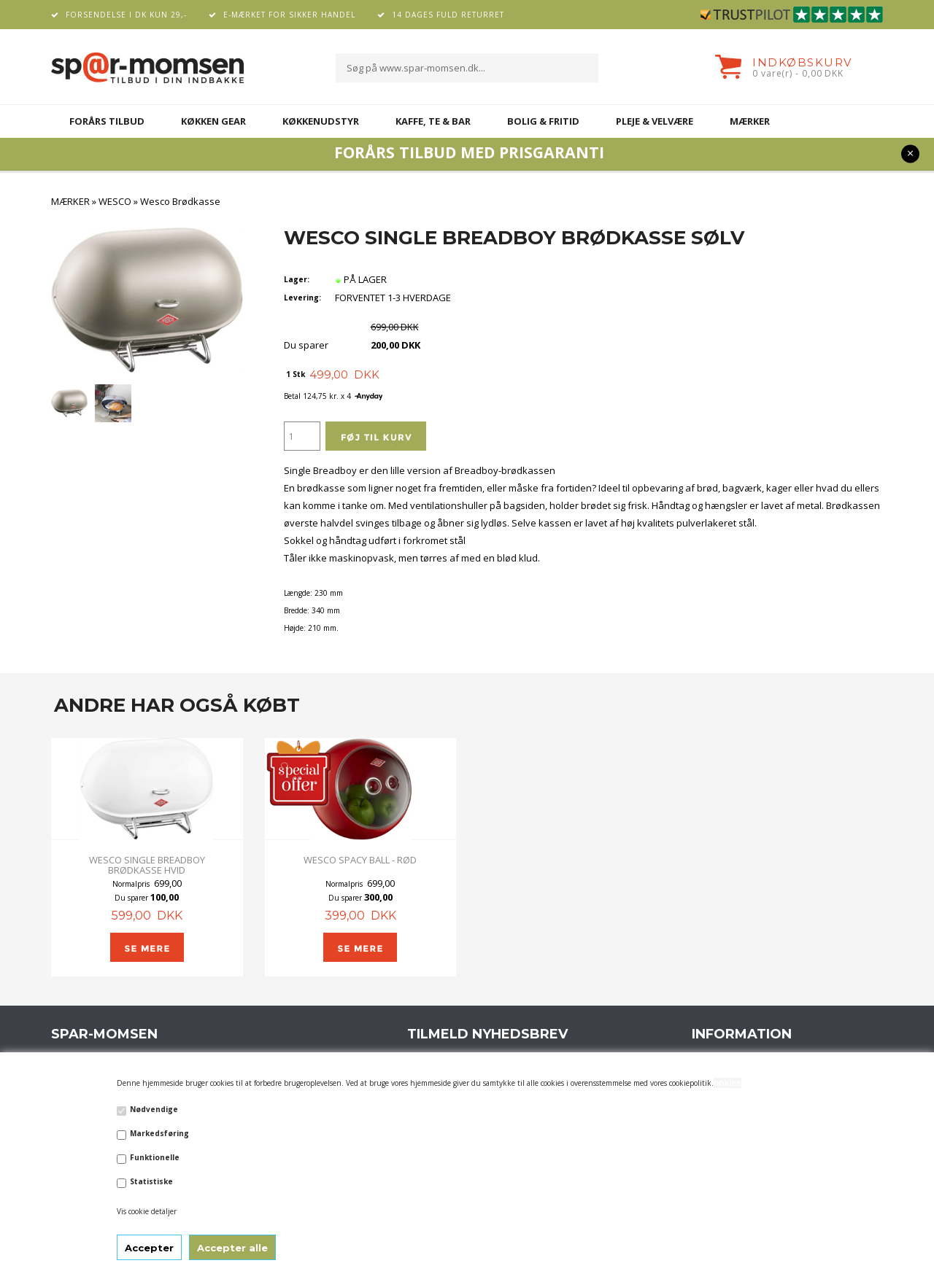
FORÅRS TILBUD (106, 121)
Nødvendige (154, 1109)
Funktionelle (155, 1157)
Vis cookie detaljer (147, 1211)
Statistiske (151, 1181)
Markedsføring (159, 1133)
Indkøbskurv (802, 62)
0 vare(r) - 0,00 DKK (798, 73)
